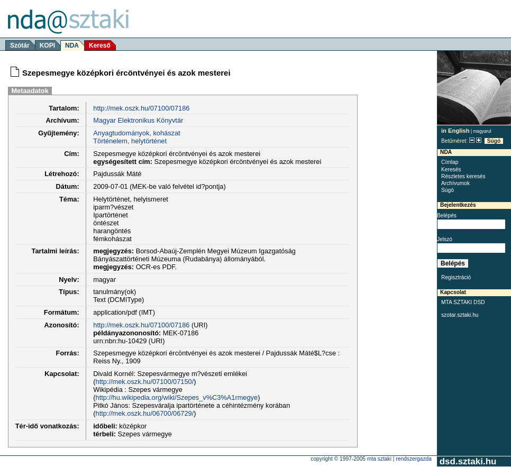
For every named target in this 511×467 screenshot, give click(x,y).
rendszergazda (414, 459)
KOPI (47, 45)
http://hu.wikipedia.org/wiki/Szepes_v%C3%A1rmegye (177, 397)
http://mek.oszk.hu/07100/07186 (141, 108)
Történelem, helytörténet (130, 141)
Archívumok (455, 183)
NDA (72, 45)
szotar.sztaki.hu (460, 315)
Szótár (20, 45)
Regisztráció (456, 277)
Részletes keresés (463, 176)
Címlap (449, 162)
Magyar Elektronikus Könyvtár (138, 120)
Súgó (494, 141)
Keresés (451, 169)
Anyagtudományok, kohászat (136, 133)
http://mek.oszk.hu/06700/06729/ (145, 413)
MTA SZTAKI (379, 459)
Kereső (100, 45)
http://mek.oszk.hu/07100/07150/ (145, 382)
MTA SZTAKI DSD (463, 302)
